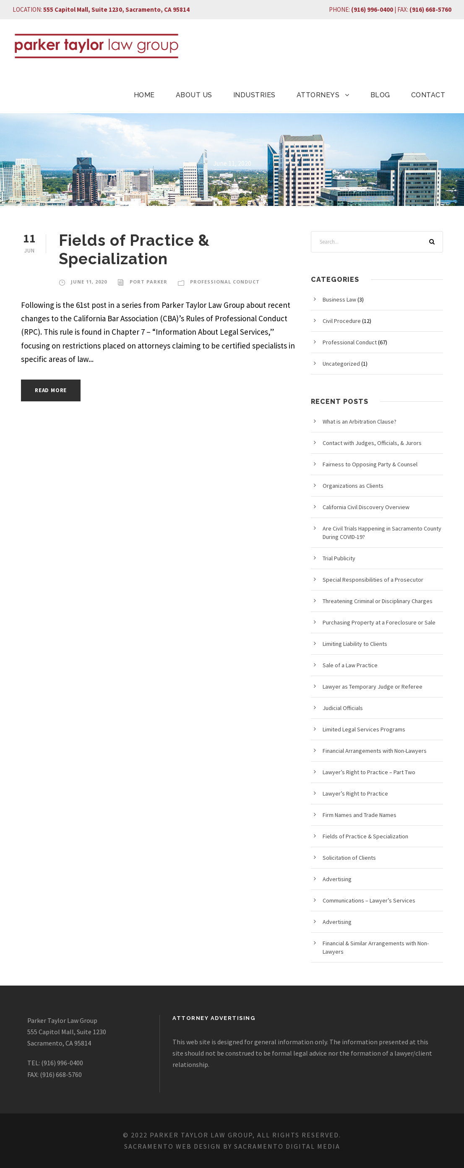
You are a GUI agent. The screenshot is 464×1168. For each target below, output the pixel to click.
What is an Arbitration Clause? (359, 421)
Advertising (337, 879)
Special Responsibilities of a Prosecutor (373, 579)
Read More (51, 390)
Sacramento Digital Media (287, 1146)
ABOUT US (194, 95)
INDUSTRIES (254, 95)
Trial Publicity (339, 558)
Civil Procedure (342, 321)
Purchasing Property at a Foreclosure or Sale (379, 622)
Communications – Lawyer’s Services (369, 900)
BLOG (380, 95)
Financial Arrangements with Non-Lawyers (375, 750)
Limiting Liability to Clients (355, 644)
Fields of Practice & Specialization (134, 249)
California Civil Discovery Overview (366, 507)
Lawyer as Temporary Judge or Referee (372, 686)
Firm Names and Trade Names (359, 815)
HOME (144, 95)
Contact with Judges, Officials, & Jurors (372, 443)
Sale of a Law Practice (350, 665)
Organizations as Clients (353, 485)
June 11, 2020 (89, 281)
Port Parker (148, 281)
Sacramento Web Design (172, 1146)
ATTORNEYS (318, 95)
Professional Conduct (225, 281)
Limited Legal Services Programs (364, 729)
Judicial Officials (343, 708)
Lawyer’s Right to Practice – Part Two (369, 772)
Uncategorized (341, 363)
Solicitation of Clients (349, 857)
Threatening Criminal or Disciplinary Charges (378, 601)
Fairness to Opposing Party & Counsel (370, 464)
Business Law (339, 299)
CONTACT (428, 95)
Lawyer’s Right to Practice (355, 793)
